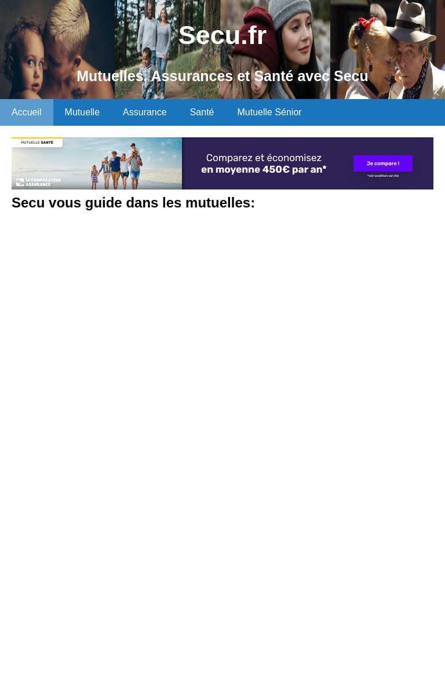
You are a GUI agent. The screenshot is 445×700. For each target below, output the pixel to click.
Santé (202, 112)
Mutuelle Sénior (269, 112)
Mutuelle (82, 112)
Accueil (27, 112)
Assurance (145, 112)
